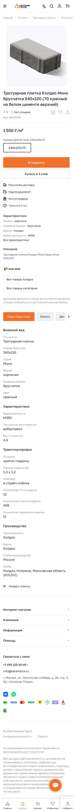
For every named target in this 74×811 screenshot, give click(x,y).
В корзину (36, 162)
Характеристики (18, 316)
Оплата (45, 316)
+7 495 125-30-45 (14, 664)
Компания (10, 620)
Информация (12, 630)
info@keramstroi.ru (16, 671)
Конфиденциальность (17, 736)
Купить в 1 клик (36, 174)
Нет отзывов (20, 112)
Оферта (43, 736)
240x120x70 (17, 147)
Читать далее (11, 791)
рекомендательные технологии (23, 751)
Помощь (9, 640)
